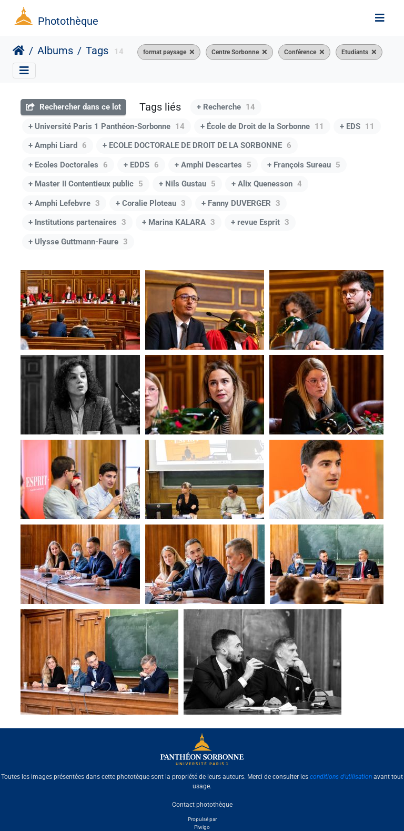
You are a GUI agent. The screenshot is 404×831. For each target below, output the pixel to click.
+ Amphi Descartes (213, 165)
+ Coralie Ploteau (151, 203)
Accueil (19, 50)
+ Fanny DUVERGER (240, 203)
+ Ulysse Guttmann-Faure (78, 241)
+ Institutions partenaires (77, 222)
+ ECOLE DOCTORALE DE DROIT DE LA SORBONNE (197, 145)
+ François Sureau (303, 165)
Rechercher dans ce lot (73, 107)
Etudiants (354, 52)
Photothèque (68, 21)
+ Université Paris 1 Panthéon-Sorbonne (106, 126)
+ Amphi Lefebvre (64, 203)
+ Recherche (226, 107)
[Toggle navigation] (379, 18)
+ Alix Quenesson (266, 184)
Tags (97, 50)
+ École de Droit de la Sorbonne (262, 126)
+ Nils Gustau (187, 184)
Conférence (300, 52)
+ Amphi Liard (57, 145)
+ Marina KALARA (178, 222)
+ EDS (357, 126)
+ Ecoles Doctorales (68, 165)
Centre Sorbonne (235, 52)
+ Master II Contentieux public (85, 184)
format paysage (164, 52)
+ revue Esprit (260, 222)
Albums (55, 50)
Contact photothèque (202, 804)
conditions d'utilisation (341, 776)
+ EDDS (141, 165)
